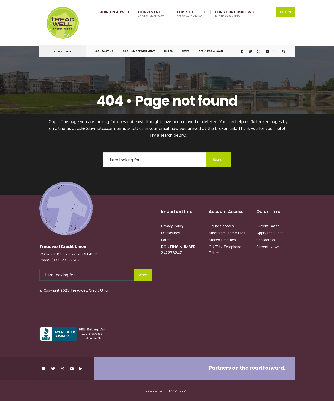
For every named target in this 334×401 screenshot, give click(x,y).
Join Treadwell (115, 12)
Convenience (151, 14)
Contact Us (104, 49)
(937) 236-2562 (65, 257)
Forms (166, 237)
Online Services (221, 223)
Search (218, 157)
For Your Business (233, 14)
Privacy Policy (172, 223)
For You (189, 14)
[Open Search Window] (283, 50)
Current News (268, 244)
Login (285, 12)
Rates (168, 49)
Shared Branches (222, 237)
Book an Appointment (138, 49)
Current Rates (267, 223)
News (185, 49)
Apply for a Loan (211, 49)
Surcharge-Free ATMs (227, 230)
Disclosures (170, 230)
